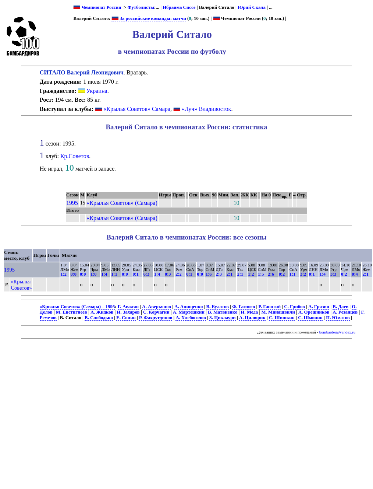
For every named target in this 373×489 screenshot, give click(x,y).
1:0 (93, 274)
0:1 (136, 274)
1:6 (209, 274)
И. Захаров (128, 312)
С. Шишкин (282, 317)
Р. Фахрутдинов (155, 317)
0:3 (168, 274)
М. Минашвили (278, 312)
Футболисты (140, 7)
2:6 (271, 274)
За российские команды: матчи (148, 18)
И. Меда (249, 312)
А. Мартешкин (189, 312)
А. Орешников (313, 312)
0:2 (282, 274)
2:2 (178, 274)
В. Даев (340, 306)
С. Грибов (294, 306)
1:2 (64, 274)
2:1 (229, 274)
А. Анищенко (188, 306)
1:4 (104, 274)
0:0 (73, 274)
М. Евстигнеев (71, 312)
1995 (72, 203)
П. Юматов (338, 317)
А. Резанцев (345, 312)
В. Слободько (99, 317)
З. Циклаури (222, 317)
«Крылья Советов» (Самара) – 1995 (77, 306)
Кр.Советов (74, 156)
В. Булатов (217, 306)
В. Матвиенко (222, 312)
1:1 (114, 274)
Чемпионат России (101, 7)
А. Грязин (318, 306)
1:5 (261, 274)
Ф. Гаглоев (243, 306)
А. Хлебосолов (190, 317)
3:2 (303, 274)
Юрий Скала (252, 7)
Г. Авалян (128, 306)
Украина (92, 91)
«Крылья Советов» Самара (136, 109)
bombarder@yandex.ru (337, 332)
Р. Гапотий (270, 306)
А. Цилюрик (252, 317)
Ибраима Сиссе (179, 7)
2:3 (219, 274)
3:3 (333, 274)
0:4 (355, 274)
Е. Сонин (126, 317)
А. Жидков (101, 312)
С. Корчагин (156, 312)
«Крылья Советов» (21, 285)
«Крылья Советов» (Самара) (121, 203)
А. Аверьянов (156, 306)
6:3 (146, 274)
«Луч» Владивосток (206, 109)
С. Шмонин (310, 317)
